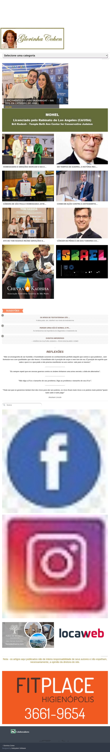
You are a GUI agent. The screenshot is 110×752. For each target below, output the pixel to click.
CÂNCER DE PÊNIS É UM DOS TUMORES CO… (78, 241)
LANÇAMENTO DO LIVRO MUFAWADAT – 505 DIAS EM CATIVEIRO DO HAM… (29, 102)
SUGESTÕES (12, 311)
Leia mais (8, 107)
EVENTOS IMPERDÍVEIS (55, 338)
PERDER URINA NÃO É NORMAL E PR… (55, 328)
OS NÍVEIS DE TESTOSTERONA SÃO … (55, 317)
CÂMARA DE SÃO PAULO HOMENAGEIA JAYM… (24, 204)
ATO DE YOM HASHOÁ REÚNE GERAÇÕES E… (24, 241)
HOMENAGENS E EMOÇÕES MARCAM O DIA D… (25, 167)
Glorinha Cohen (8, 746)
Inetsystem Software (19, 748)
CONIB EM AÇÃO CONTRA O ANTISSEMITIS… (77, 204)
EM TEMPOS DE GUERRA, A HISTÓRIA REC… (77, 167)
